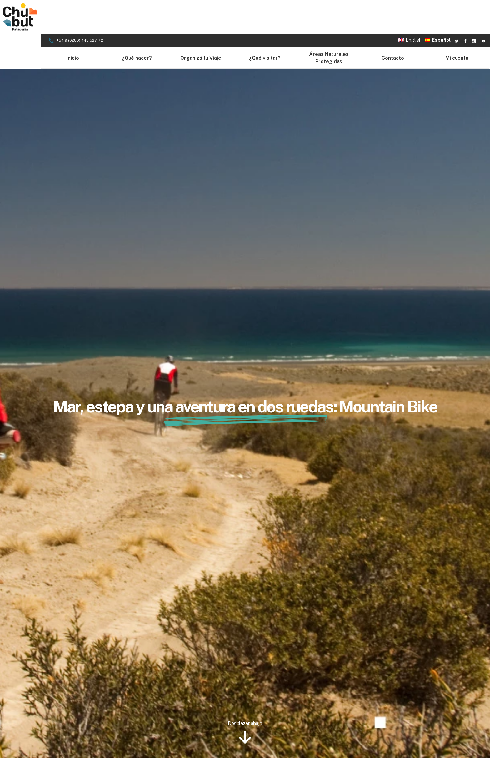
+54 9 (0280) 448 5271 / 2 (80, 6)
